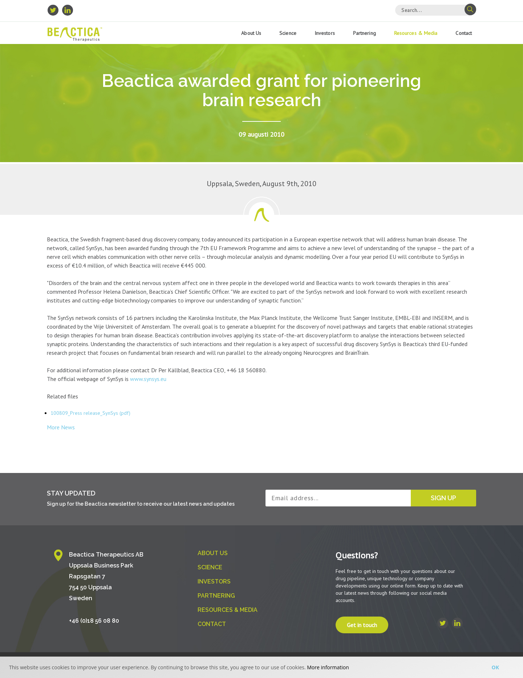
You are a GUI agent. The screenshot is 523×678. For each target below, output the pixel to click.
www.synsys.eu (148, 378)
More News (61, 427)
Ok (495, 667)
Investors (325, 33)
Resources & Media (416, 33)
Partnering (364, 33)
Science (287, 33)
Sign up (443, 498)
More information (328, 667)
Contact (463, 33)
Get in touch (362, 625)
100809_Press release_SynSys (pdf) (90, 413)
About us (251, 33)
